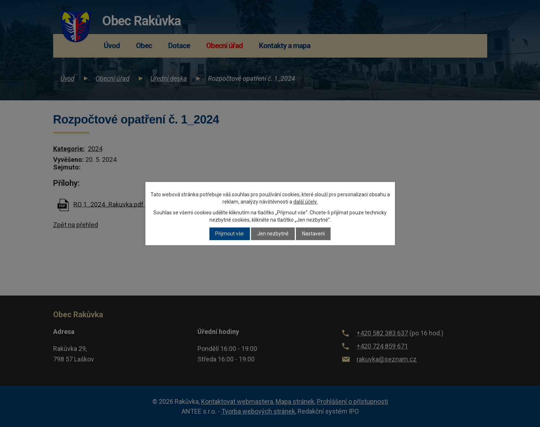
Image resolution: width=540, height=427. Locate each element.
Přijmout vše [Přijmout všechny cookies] (229, 234)
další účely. (305, 202)
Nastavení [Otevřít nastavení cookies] (313, 234)
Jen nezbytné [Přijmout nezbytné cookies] (273, 234)
